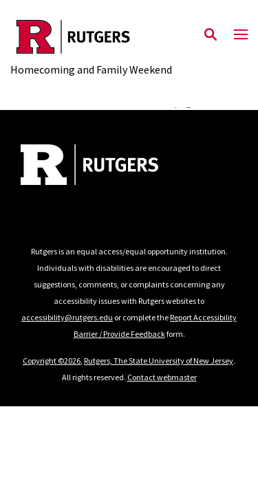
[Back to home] (113, 166)
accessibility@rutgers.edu (67, 317)
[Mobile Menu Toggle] (241, 35)
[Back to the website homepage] (91, 37)
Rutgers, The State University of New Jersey (158, 360)
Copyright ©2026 (51, 360)
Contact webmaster (162, 377)
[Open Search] (210, 35)
